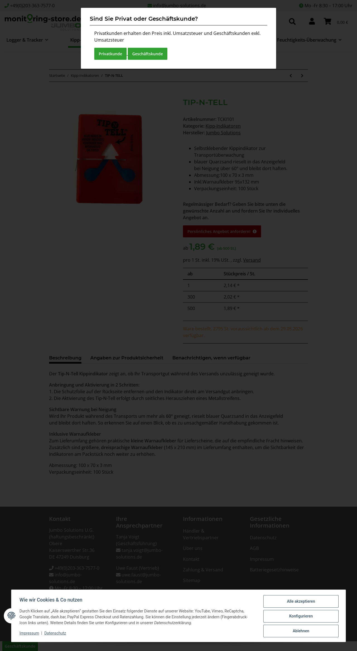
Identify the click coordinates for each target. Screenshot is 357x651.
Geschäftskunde (147, 53)
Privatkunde (110, 53)
